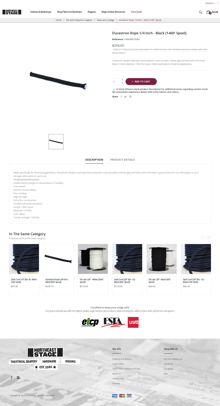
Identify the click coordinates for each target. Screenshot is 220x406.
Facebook (11, 377)
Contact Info (118, 378)
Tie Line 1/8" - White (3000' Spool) (92, 280)
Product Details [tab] (123, 159)
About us (116, 373)
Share (121, 96)
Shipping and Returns (122, 359)
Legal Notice (118, 363)
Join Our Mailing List (173, 359)
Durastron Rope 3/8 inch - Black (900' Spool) (57, 280)
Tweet (126, 96)
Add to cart (144, 81)
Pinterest (131, 96)
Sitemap (116, 383)
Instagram (18, 377)
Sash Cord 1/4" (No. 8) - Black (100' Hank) (24, 280)
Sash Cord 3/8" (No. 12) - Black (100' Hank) (194, 280)
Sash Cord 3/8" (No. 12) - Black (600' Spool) (125, 280)
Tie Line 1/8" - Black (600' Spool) (160, 280)
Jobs (166, 373)
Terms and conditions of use (126, 368)
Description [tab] (93, 159)
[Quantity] (116, 81)
